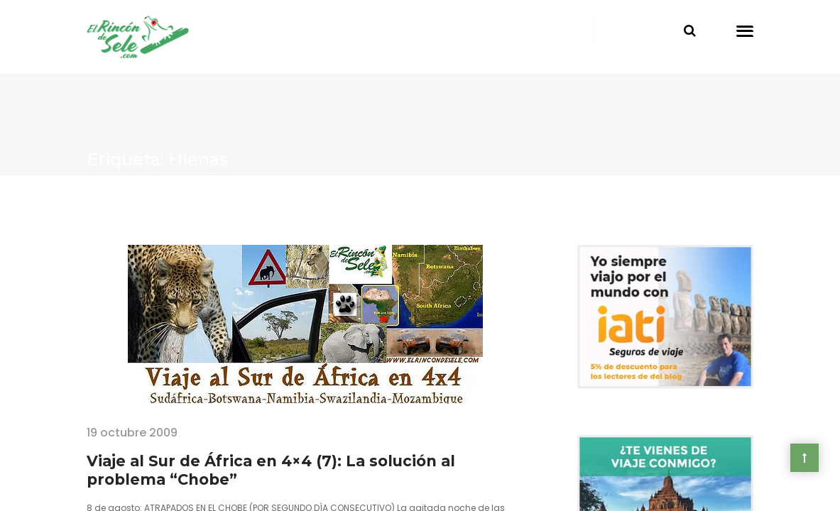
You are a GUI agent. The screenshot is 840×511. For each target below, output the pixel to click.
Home (104, 207)
